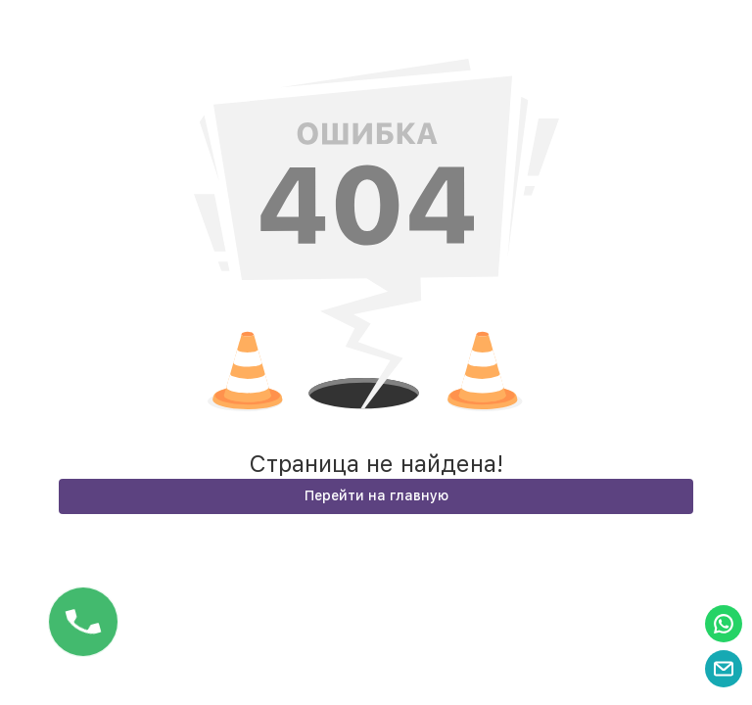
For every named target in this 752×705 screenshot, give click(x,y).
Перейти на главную (376, 495)
